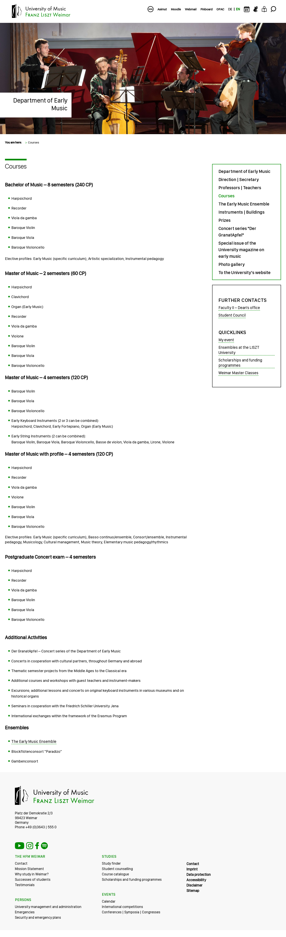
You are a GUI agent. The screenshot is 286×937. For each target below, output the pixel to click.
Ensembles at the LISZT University (238, 350)
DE (230, 9)
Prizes (224, 220)
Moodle (176, 9)
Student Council (232, 315)
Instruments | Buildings (241, 212)
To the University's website (244, 272)
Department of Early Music (244, 171)
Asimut (162, 9)
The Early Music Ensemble (33, 748)
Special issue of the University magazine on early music (241, 249)
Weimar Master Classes (238, 373)
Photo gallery (231, 264)
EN (238, 9)
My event (226, 340)
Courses (33, 142)
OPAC (220, 9)
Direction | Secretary (238, 179)
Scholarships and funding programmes (240, 363)
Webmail (190, 9)
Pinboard (206, 9)
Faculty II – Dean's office (239, 307)
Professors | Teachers (239, 187)
